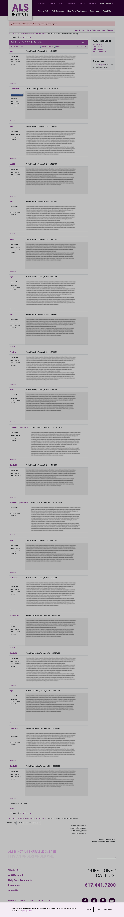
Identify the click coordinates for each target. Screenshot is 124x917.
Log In (46, 24)
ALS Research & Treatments (36, 34)
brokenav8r (14, 578)
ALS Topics (22, 34)
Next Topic (81, 47)
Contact (42, 4)
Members (96, 30)
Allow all (88, 910)
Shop (61, 4)
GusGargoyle (14, 615)
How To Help (106, 4)
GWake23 (13, 465)
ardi (11, 540)
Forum (53, 4)
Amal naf (13, 352)
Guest (12, 808)
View (82, 42)
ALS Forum (13, 34)
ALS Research (58, 11)
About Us (107, 11)
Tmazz (12, 239)
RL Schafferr (14, 89)
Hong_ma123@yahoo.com (19, 427)
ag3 (11, 51)
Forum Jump (11, 823)
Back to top (13, 83)
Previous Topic (17, 47)
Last (29, 37)
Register (54, 24)
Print (57, 47)
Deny (98, 910)
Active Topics (86, 30)
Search (71, 4)
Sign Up (82, 4)
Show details (108, 910)
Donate (92, 4)
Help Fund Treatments (77, 11)
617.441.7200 (100, 885)
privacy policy (26, 911)
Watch (44, 47)
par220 (12, 164)
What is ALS (43, 11)
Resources (94, 11)
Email (51, 47)
